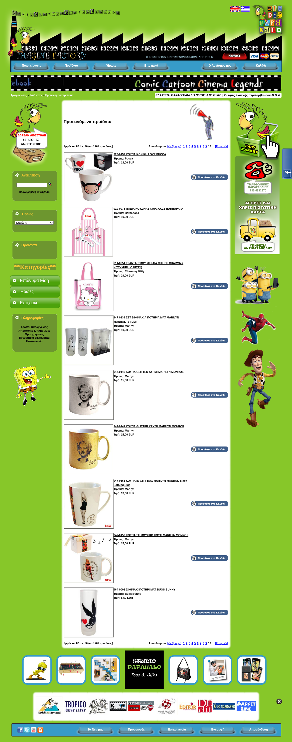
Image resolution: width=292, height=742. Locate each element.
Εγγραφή (217, 729)
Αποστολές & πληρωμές (34, 330)
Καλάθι (261, 65)
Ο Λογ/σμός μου (220, 65)
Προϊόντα (71, 65)
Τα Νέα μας (95, 729)
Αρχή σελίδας (18, 95)
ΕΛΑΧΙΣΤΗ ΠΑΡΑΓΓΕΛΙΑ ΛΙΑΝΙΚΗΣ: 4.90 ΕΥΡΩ (188, 95)
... (213, 146)
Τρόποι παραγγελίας (34, 326)
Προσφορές (136, 729)
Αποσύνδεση (258, 729)
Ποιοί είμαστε (31, 65)
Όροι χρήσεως (34, 334)
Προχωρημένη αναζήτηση (34, 192)
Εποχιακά (151, 65)
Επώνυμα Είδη (34, 280)
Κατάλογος (36, 95)
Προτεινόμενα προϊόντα (59, 95)
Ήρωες (111, 65)
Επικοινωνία (34, 341)
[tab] (35, 280)
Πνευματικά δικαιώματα (34, 337)
